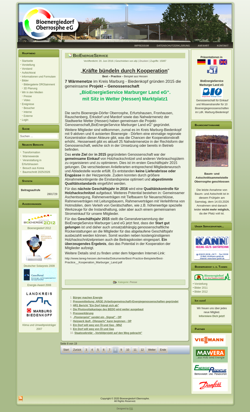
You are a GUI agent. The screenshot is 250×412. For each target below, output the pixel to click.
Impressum (141, 45)
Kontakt (223, 45)
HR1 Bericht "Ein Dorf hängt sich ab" (96, 305)
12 (142, 349)
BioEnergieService (90, 55)
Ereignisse (28, 104)
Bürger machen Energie (87, 297)
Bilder (25, 80)
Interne (28, 112)
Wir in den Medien (32, 92)
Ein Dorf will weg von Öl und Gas (93, 329)
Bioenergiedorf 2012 (39, 228)
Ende (163, 349)
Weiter (151, 349)
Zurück (77, 349)
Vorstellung (28, 64)
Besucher (29, 108)
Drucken (144, 61)
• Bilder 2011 (200, 287)
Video (27, 100)
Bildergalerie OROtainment (39, 84)
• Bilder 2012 (200, 291)
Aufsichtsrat (29, 72)
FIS (131, 408)
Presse (28, 96)
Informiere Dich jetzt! (212, 316)
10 (127, 349)
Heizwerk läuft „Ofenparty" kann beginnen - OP (102, 321)
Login (25, 119)
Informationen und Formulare (39, 76)
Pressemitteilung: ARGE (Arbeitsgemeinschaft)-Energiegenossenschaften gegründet (126, 301)
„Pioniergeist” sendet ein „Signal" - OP (97, 317)
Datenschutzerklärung (173, 45)
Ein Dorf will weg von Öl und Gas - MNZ (97, 325)
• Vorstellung (200, 283)
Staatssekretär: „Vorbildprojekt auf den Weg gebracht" (108, 332)
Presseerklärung (83, 313)
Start (66, 349)
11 (135, 349)
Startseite (27, 60)
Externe (28, 115)
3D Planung (30, 88)
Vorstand (27, 68)
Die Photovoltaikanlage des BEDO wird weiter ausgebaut (108, 309)
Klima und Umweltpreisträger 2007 (39, 325)
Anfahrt (203, 45)
